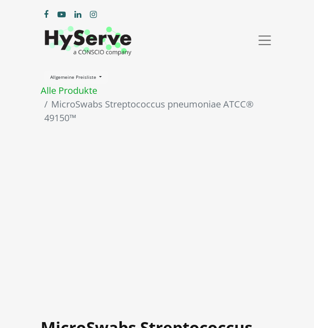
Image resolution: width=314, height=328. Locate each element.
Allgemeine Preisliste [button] (74, 77)
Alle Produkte (69, 90)
